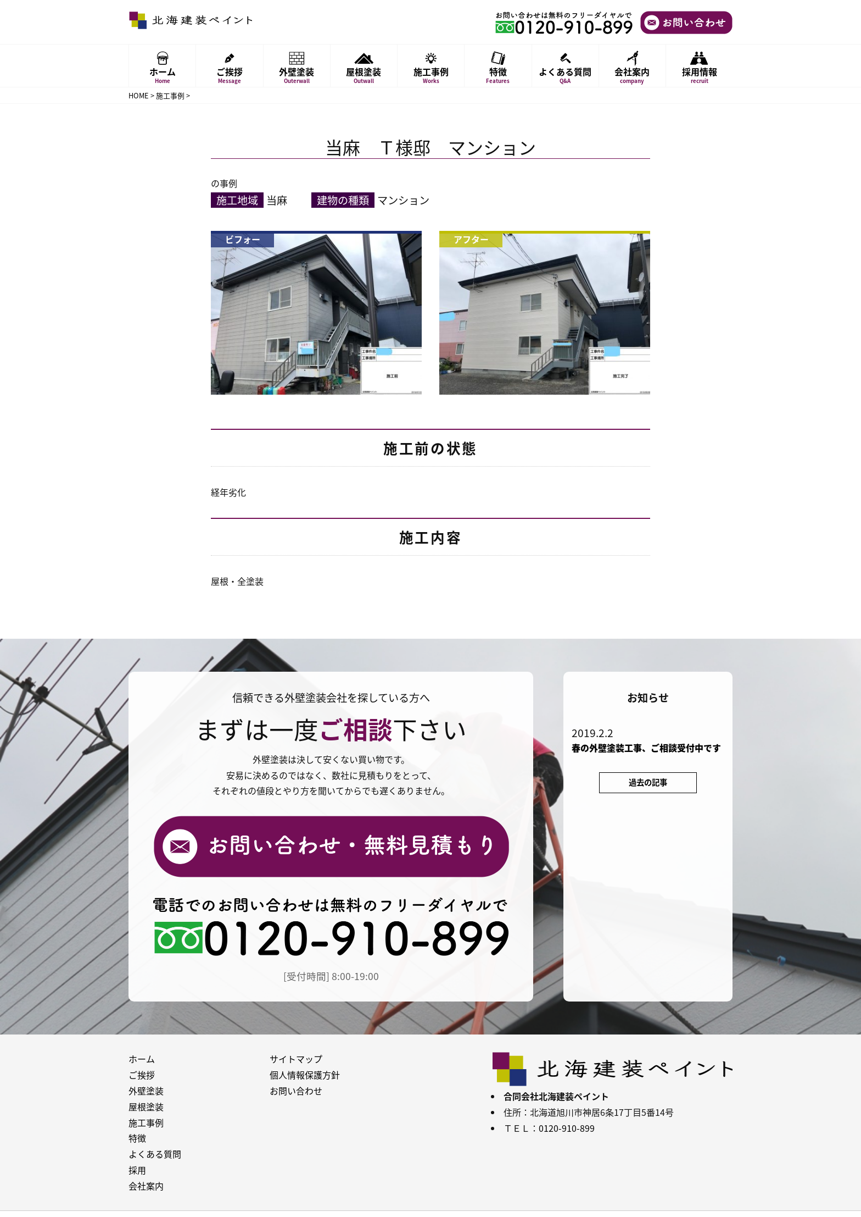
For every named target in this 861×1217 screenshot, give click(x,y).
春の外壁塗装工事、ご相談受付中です (646, 748)
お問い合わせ (296, 1090)
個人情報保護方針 (305, 1074)
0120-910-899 (567, 1128)
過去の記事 (648, 782)
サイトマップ (296, 1058)
